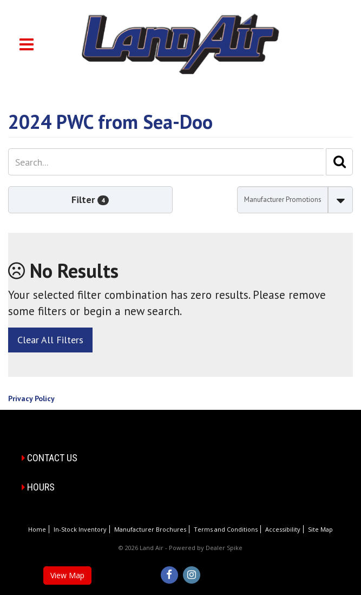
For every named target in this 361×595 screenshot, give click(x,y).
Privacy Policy (31, 398)
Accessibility (282, 529)
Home (37, 529)
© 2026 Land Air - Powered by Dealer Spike (180, 548)
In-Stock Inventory (80, 529)
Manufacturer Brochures (150, 529)
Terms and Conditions (226, 529)
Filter (90, 199)
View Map (67, 575)
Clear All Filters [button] (50, 340)
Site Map (320, 529)
